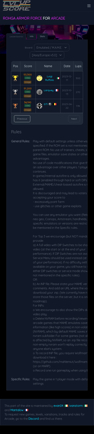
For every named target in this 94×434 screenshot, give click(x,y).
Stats (42, 36)
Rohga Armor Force (22, 18)
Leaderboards (16, 36)
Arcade (58, 18)
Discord (33, 418)
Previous (22, 118)
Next (74, 118)
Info (31, 36)
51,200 (28, 88)
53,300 (28, 74)
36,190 (27, 102)
